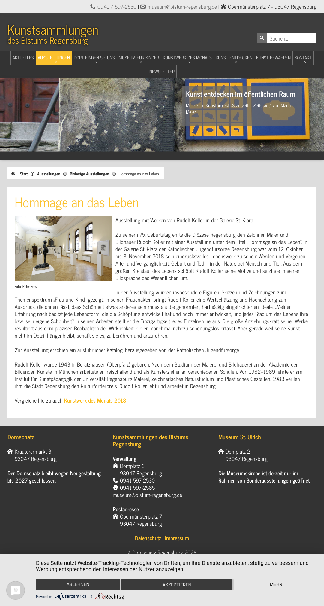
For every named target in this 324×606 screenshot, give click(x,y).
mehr (276, 584)
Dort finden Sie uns (94, 57)
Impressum (177, 537)
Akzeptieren (177, 585)
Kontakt (303, 57)
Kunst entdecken (234, 57)
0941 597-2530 (137, 480)
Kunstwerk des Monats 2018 (95, 400)
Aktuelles (23, 57)
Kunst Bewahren (273, 57)
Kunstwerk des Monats (187, 57)
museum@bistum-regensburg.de (182, 6)
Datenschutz (148, 537)
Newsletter (162, 71)
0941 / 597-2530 (117, 6)
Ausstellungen (54, 57)
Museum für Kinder (139, 57)
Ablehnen (77, 584)
